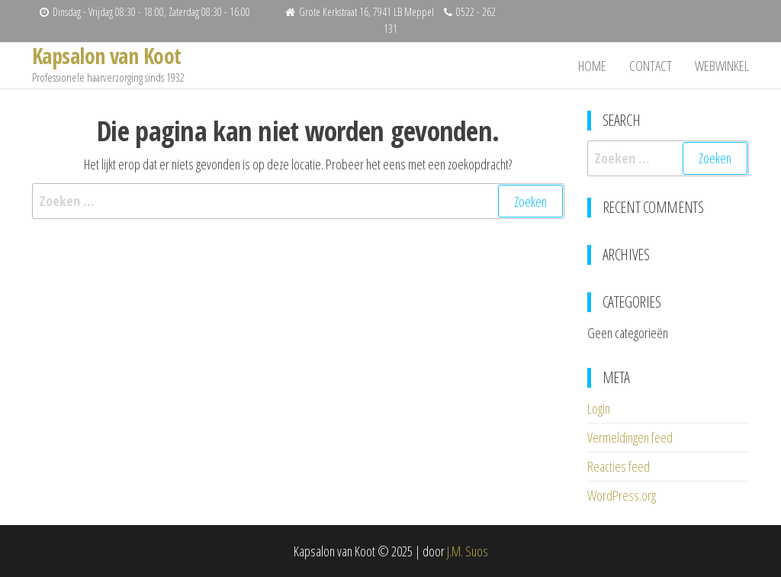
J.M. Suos (467, 551)
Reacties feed (618, 466)
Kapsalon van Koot (106, 55)
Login (598, 408)
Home (592, 65)
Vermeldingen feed (630, 437)
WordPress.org (621, 495)
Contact (650, 65)
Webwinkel (722, 65)
